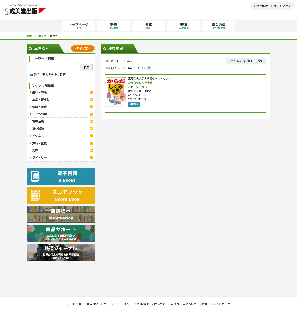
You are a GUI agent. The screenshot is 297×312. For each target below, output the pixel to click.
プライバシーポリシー (117, 304)
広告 (205, 304)
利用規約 (92, 304)
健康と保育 (39, 106)
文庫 (35, 150)
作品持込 (160, 304)
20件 (248, 61)
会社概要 (262, 6)
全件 (259, 61)
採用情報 (143, 304)
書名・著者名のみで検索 (48, 74)
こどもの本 (39, 114)
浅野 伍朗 (134, 87)
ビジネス (38, 136)
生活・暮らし (41, 99)
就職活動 (38, 121)
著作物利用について (184, 304)
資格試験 (38, 128)
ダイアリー (39, 157)
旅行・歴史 (39, 143)
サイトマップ (282, 6)
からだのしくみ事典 (141, 83)
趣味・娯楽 (39, 92)
